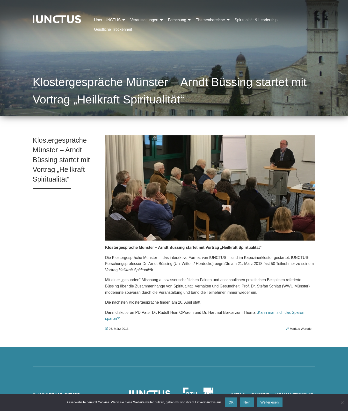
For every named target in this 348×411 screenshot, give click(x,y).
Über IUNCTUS (107, 20)
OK (231, 402)
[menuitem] (108, 20)
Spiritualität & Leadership (256, 20)
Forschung (177, 20)
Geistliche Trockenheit (113, 29)
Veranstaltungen (144, 20)
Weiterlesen (270, 402)
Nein (247, 402)
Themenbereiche (210, 20)
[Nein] (342, 402)
